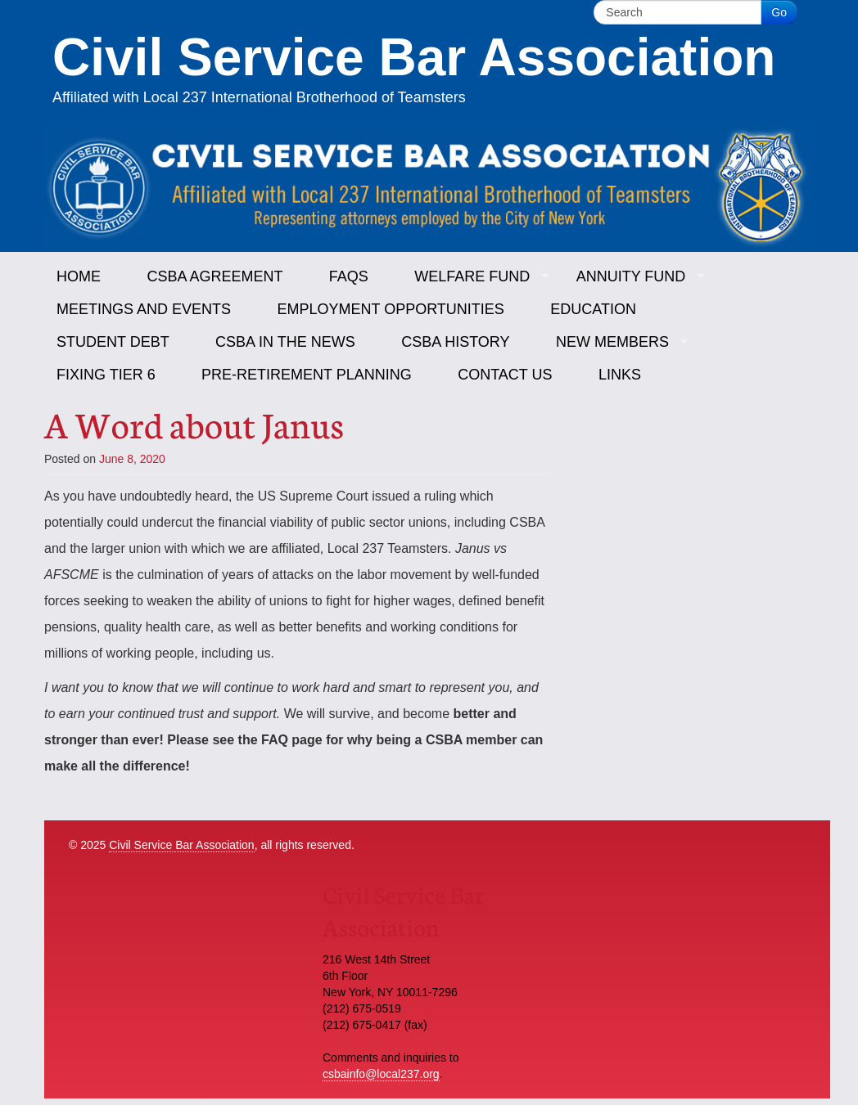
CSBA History (455, 342)
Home (78, 276)
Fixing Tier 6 (106, 374)
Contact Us (505, 374)
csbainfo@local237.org (381, 1073)
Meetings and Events (143, 309)
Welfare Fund (472, 276)
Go (779, 12)
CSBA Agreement (214, 276)
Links (619, 374)
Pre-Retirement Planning (306, 374)
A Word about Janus (194, 422)
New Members (612, 342)
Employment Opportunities (390, 309)
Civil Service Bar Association (181, 844)
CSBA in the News (285, 342)
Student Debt (112, 342)
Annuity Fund (631, 276)
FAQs (348, 276)
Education (593, 309)
